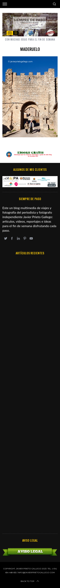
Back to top (30, 581)
